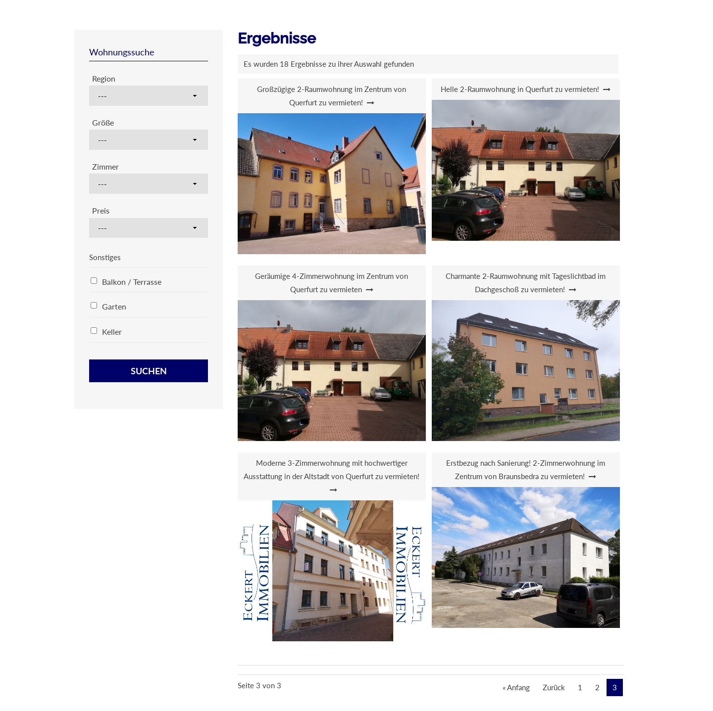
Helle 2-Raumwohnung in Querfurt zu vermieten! (520, 89)
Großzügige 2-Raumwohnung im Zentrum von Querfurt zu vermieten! (331, 96)
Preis (100, 210)
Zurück (554, 687)
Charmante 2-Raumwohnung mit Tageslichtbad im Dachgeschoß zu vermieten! (526, 282)
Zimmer (105, 166)
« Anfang (516, 687)
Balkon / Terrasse (131, 281)
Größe (103, 122)
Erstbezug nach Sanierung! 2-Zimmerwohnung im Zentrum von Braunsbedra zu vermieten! (525, 469)
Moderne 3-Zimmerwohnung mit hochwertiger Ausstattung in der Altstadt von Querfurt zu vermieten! (331, 469)
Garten (114, 306)
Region (103, 78)
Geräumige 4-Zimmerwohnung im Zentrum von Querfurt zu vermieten (331, 282)
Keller (112, 331)
